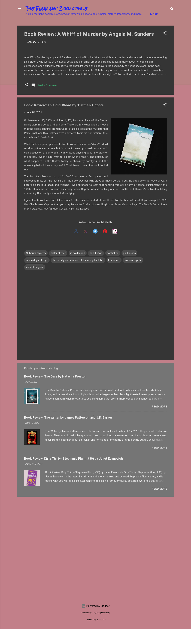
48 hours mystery (36, 354)
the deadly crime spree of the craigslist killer (78, 361)
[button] (165, 44)
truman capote (133, 361)
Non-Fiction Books (68, 25)
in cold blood (77, 354)
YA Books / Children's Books (109, 25)
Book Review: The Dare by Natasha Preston (55, 478)
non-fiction (96, 354)
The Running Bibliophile (56, 8)
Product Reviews (148, 25)
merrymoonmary (103, 613)
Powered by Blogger (95, 605)
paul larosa (129, 354)
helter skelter (58, 354)
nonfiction (113, 354)
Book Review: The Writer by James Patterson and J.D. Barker (68, 519)
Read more (159, 508)
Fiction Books (38, 25)
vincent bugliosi (35, 368)
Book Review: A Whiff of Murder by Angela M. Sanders (89, 45)
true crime (114, 361)
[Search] (172, 9)
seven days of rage (37, 361)
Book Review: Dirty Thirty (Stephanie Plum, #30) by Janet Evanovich (73, 560)
